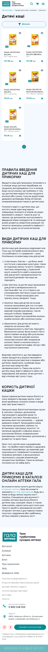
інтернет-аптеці (11, 489)
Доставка (6, 595)
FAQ (4, 569)
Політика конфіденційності (14, 579)
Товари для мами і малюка (25, 10)
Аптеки (6, 555)
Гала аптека (7, 10)
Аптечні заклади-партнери (14, 591)
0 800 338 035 (17, 607)
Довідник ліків (10, 573)
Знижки (6, 551)
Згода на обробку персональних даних (20, 583)
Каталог (7, 546)
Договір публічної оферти (14, 587)
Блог (4, 560)
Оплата (5, 599)
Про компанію (10, 564)
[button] (20, 33)
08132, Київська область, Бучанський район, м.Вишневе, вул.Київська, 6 (26, 618)
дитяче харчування (23, 492)
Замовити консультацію (30, 627)
